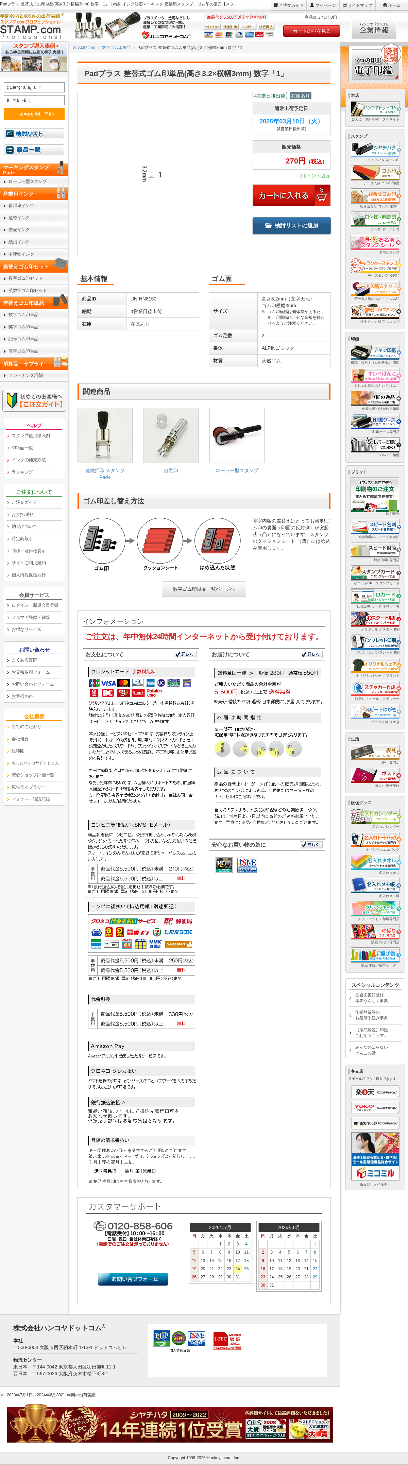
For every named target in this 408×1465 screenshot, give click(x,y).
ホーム (394, 5)
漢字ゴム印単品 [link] (23, 351)
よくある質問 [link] (24, 659)
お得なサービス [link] (26, 629)
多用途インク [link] (21, 205)
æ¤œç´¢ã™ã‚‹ (33, 114)
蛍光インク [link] (19, 229)
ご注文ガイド (291, 5)
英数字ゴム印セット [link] (27, 290)
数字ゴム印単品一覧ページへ (204, 589)
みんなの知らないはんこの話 (371, 1050)
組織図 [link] (18, 750)
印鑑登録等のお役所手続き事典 (371, 1015)
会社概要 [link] (20, 738)
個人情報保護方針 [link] (29, 575)
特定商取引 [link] (22, 538)
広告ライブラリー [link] (29, 787)
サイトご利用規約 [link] (29, 562)
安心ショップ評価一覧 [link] (33, 774)
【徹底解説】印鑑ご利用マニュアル (371, 1033)
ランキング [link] (22, 472)
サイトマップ (360, 5)
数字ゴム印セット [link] (25, 278)
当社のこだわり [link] (26, 726)
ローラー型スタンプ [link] (27, 181)
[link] (105, 446)
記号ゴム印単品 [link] (23, 338)
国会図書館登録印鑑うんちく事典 (371, 998)
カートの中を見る (312, 31)
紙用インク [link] (19, 241)
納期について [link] (24, 526)
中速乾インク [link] (21, 254)
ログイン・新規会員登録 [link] (35, 605)
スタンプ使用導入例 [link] (31, 435)
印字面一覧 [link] (22, 447)
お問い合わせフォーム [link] (33, 684)
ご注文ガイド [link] (24, 502)
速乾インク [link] (19, 217)
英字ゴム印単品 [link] (23, 326)
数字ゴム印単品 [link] (23, 314)
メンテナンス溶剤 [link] (25, 375)
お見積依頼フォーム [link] (31, 672)
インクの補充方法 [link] (29, 459)
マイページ (326, 5)
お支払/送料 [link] (23, 514)
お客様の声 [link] (22, 696)
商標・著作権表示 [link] (29, 550)
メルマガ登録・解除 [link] (31, 617)
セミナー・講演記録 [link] (31, 799)
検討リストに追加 (291, 225)
